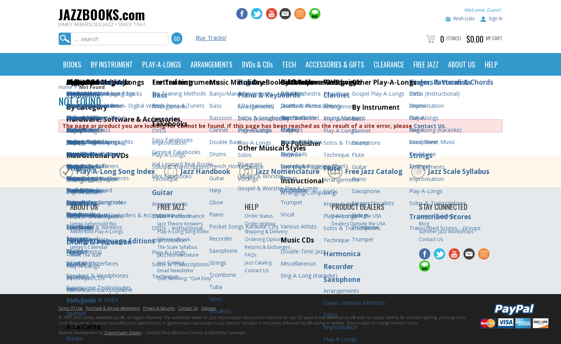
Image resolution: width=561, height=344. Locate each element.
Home (65, 87)
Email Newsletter (175, 270)
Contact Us (429, 125)
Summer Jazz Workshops (446, 231)
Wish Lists (464, 18)
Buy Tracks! (211, 37)
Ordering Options (264, 239)
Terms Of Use (70, 308)
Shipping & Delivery (266, 231)
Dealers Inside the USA (356, 216)
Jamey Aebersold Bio (93, 223)
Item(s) (453, 38)
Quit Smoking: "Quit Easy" (185, 278)
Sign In (496, 18)
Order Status (259, 216)
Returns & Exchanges (267, 247)
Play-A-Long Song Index (115, 171)
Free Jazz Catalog (373, 171)
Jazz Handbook (205, 171)
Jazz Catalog (170, 262)
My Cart (494, 38)
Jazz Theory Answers (180, 223)
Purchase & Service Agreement (113, 308)
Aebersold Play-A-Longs (96, 231)
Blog (424, 223)
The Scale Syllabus (177, 247)
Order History (260, 223)
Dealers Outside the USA (359, 223)
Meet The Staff (85, 255)
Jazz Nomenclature (287, 171)
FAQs (250, 255)
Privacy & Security (159, 308)
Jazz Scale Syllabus (458, 171)
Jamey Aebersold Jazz (94, 216)
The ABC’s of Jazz (89, 239)
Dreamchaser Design (122, 332)
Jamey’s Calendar (89, 247)
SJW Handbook (173, 239)
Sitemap (208, 308)
